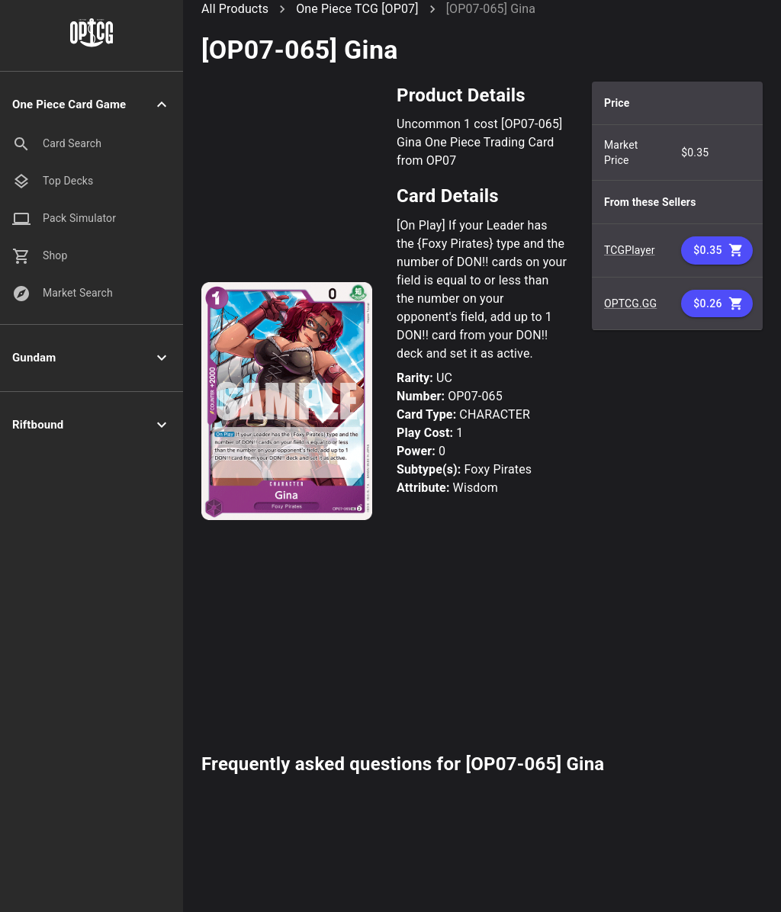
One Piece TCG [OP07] (357, 9)
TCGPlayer (629, 250)
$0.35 (717, 250)
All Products (234, 9)
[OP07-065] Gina (491, 9)
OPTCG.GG (630, 303)
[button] (91, 105)
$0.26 (717, 304)
